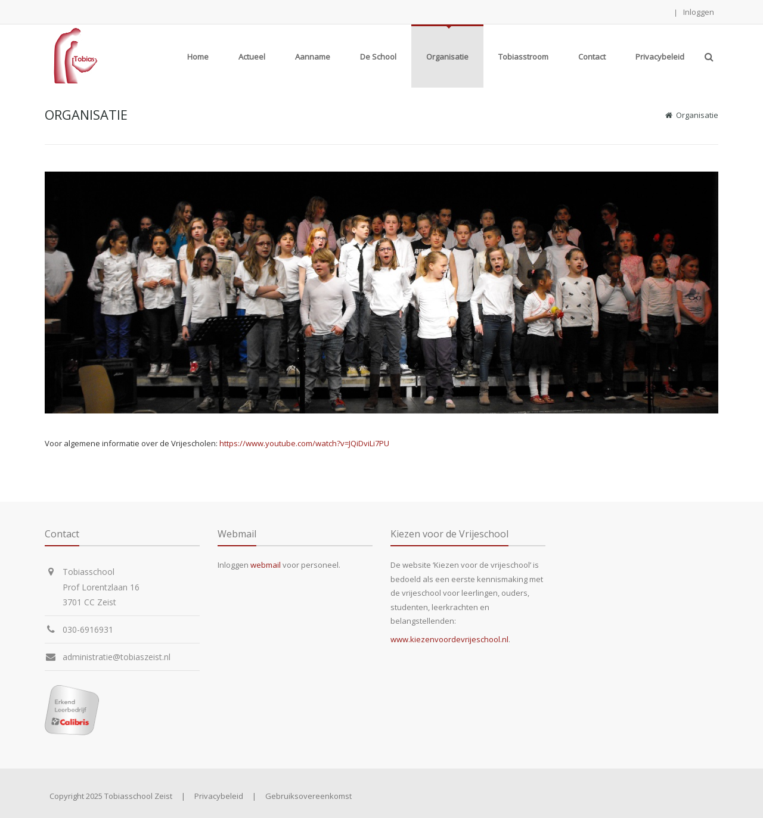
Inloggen (698, 12)
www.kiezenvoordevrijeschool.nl (449, 639)
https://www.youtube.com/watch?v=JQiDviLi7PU (304, 443)
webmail (265, 564)
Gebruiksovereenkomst (308, 796)
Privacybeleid (218, 796)
